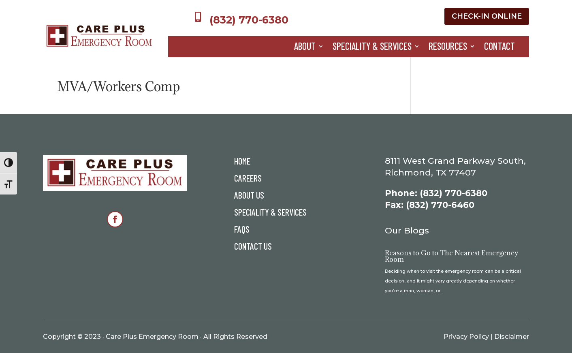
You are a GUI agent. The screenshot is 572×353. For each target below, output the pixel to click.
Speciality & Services (372, 47)
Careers (248, 179)
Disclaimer (511, 336)
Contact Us (253, 247)
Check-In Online (487, 16)
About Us (249, 196)
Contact (499, 47)
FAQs (242, 230)
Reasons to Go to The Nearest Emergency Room (451, 256)
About (305, 47)
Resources (448, 47)
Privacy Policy (466, 336)
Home (242, 162)
